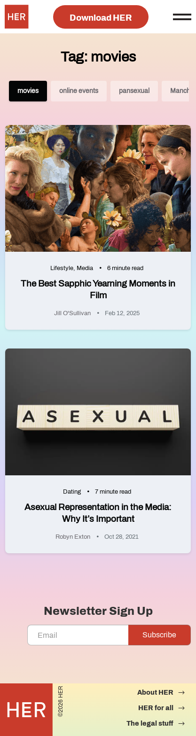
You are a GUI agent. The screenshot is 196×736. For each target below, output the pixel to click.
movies (28, 90)
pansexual (134, 90)
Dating (72, 491)
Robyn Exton (72, 537)
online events (78, 90)
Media (85, 268)
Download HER (101, 18)
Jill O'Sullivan (72, 313)
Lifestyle (61, 268)
